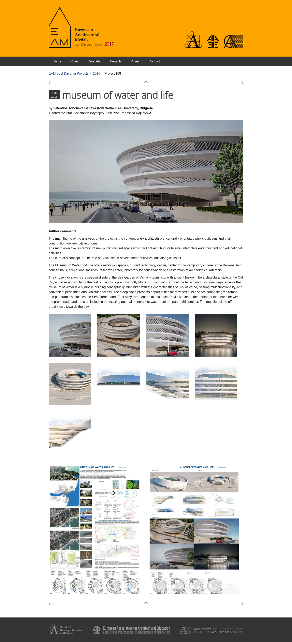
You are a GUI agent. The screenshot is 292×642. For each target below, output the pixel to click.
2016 (96, 73)
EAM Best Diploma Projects (69, 73)
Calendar (94, 61)
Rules (74, 61)
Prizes (135, 61)
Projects (116, 61)
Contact (154, 61)
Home (57, 61)
